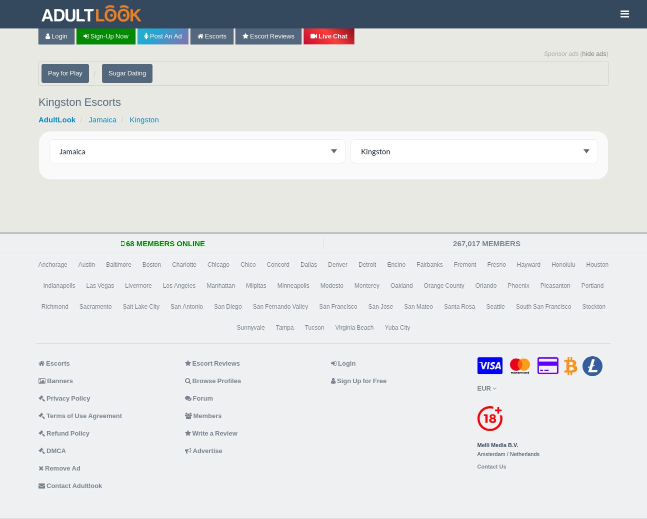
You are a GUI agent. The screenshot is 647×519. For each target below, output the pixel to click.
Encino (396, 265)
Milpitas (256, 286)
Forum (199, 398)
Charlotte (184, 265)
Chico (248, 265)
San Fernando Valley (280, 307)
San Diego (228, 307)
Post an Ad (163, 36)
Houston (597, 265)
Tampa (285, 328)
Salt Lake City (141, 307)
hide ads (594, 53)
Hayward (528, 265)
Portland (593, 286)
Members (203, 416)
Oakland (401, 286)
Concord (278, 265)
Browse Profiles (213, 381)
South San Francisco (544, 307)
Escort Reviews (268, 36)
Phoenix (518, 286)
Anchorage (53, 265)
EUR (487, 388)
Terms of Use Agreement (80, 416)
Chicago (219, 265)
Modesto (332, 286)
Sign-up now (106, 36)
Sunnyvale (251, 328)
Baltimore (119, 265)
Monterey (367, 286)
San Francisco (338, 307)
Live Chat (329, 36)
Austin (86, 265)
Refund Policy (64, 433)
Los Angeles (179, 286)
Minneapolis (294, 286)
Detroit (367, 265)
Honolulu (563, 265)
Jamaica (102, 119)
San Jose (381, 307)
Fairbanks (429, 265)
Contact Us (492, 467)
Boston (151, 265)
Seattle (495, 307)
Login (57, 36)
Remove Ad (59, 468)
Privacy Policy (64, 398)
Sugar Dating (127, 73)
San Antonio (186, 307)
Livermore (138, 286)
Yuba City (397, 328)
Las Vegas (100, 286)
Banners (55, 381)
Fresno (496, 265)
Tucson (314, 328)
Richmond (55, 307)
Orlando (486, 286)
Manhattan (220, 286)
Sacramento (96, 307)
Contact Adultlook (70, 486)
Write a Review (211, 433)
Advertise (203, 451)
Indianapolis (60, 286)
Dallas (308, 265)
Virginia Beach (355, 328)
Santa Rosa (459, 307)
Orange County (444, 286)
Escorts (212, 36)
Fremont (465, 265)
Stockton (594, 307)
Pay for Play (65, 73)
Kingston (144, 119)
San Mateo (418, 307)
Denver (338, 265)
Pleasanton (555, 286)
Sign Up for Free (358, 381)
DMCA (52, 451)
